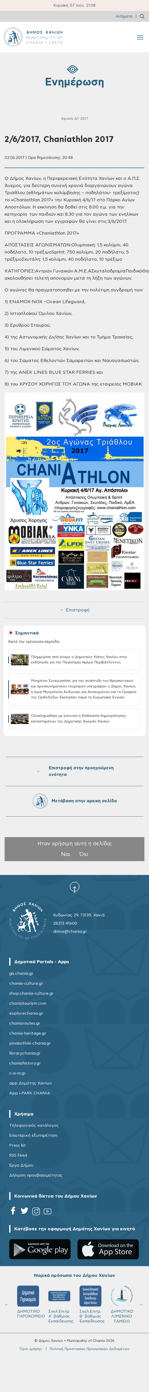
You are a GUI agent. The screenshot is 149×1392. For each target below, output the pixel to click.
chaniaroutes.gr (24, 1023)
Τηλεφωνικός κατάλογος (34, 1125)
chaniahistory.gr (25, 1063)
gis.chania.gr (21, 973)
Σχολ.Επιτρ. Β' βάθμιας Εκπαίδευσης (92, 1304)
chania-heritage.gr (27, 1033)
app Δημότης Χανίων (30, 1083)
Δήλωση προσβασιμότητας (36, 1175)
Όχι (83, 854)
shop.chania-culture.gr (31, 993)
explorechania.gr (26, 1013)
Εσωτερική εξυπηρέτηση (33, 1135)
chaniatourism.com (27, 1003)
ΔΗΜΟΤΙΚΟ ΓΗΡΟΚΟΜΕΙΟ (30, 1302)
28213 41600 (65, 923)
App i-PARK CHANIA (29, 1093)
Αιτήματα (124, 16)
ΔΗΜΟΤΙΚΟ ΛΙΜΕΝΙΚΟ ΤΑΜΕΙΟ (122, 1304)
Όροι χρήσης (31, 1349)
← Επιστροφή (74, 610)
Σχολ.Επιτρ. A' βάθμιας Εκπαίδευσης (61, 1304)
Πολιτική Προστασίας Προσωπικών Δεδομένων (89, 1349)
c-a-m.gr (17, 1073)
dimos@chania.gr (70, 931)
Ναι (65, 854)
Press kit (17, 1145)
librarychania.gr (25, 1053)
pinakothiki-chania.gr (30, 1043)
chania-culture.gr (26, 983)
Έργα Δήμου (21, 1165)
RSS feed (18, 1155)
